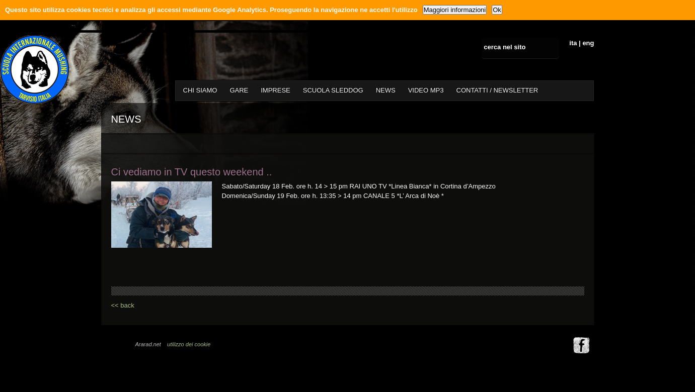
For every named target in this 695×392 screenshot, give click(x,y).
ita (573, 43)
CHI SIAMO (200, 90)
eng (588, 43)
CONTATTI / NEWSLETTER (497, 90)
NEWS (386, 90)
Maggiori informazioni (455, 10)
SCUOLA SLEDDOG (333, 90)
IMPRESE (275, 90)
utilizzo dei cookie (188, 344)
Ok (497, 10)
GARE (238, 90)
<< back (122, 305)
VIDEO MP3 (426, 90)
